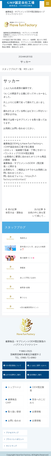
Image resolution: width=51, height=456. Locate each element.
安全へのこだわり (37, 401)
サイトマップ (11, 446)
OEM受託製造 (37, 389)
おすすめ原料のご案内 (11, 375)
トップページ (14, 387)
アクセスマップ (12, 433)
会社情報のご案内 (34, 375)
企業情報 (36, 411)
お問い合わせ (14, 420)
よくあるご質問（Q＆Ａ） (37, 365)
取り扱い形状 (14, 411)
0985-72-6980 (28, 357)
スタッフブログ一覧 (12, 69)
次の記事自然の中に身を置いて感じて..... (36, 212)
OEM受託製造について (12, 365)
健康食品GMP (11, 401)
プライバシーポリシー (15, 439)
